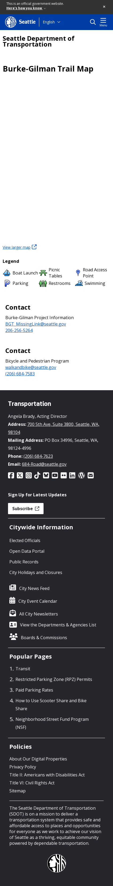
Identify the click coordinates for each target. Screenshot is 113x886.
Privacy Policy (22, 767)
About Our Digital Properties (38, 759)
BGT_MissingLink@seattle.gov (35, 324)
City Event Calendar (37, 601)
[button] (104, 7)
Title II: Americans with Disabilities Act (47, 775)
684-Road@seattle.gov (44, 464)
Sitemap (17, 791)
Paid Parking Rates (34, 690)
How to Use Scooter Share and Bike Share (51, 705)
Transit (22, 669)
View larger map (20, 247)
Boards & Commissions (44, 637)
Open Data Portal (26, 551)
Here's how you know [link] (26, 8)
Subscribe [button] (25, 508)
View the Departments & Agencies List (58, 625)
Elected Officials (24, 540)
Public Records (23, 562)
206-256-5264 (19, 330)
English (49, 21)
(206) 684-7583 (20, 374)
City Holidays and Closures (35, 572)
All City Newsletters (38, 614)
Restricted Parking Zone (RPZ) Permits (53, 679)
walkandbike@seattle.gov (30, 367)
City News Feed (34, 588)
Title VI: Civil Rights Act (31, 783)
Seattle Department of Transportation (39, 41)
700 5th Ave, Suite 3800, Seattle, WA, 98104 (53, 428)
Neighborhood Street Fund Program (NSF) (52, 723)
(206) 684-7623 (38, 456)
